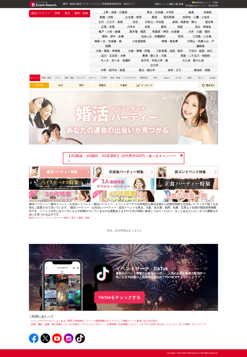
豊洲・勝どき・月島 (154, 55)
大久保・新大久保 (193, 60)
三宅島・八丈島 (202, 36)
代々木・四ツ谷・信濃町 (115, 60)
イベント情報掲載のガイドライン (103, 320)
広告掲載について (127, 324)
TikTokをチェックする (119, 297)
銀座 (191, 12)
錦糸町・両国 (202, 70)
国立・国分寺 (147, 70)
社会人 (167, 78)
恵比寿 (209, 22)
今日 (60, 85)
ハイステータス (129, 78)
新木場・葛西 (137, 31)
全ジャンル (35, 78)
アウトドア (81, 78)
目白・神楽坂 (203, 26)
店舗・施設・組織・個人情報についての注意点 (55, 324)
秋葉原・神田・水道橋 (165, 31)
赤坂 (147, 26)
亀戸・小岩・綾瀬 (109, 31)
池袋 (180, 26)
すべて (39, 85)
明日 (81, 85)
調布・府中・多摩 (113, 36)
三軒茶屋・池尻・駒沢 (169, 50)
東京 (67, 13)
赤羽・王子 (174, 70)
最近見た (208, 85)
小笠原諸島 (139, 41)
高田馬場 (168, 17)
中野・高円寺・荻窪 (113, 70)
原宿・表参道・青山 (184, 22)
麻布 (163, 26)
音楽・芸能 (115, 78)
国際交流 (144, 78)
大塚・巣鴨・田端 (139, 50)
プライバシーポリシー (93, 324)
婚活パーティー (40, 13)
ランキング (144, 85)
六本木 (131, 26)
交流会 (213, 78)
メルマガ (143, 324)
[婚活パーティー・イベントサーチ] (45, 218)
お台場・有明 (133, 17)
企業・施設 (69, 78)
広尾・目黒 (108, 26)
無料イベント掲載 (164, 4)
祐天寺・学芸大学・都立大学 (154, 63)
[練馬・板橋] (84, 218)
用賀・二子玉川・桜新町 (195, 55)
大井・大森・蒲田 (199, 31)
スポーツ (92, 78)
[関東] (66, 218)
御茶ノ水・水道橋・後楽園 (108, 44)
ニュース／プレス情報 (177, 324)
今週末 (123, 85)
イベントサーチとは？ (42, 320)
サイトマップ (199, 324)
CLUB (103, 78)
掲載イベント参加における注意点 (140, 320)
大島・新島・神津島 (108, 50)
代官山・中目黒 (154, 22)
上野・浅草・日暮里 (115, 12)
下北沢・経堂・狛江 (200, 50)
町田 (181, 36)
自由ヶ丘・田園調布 (153, 36)
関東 (57, 13)
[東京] (73, 218)
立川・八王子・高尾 (110, 22)
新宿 (154, 17)
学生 (155, 78)
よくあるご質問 (64, 320)
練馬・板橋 (81, 13)
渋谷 (135, 22)
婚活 (190, 78)
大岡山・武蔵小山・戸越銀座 (200, 44)
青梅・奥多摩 (170, 41)
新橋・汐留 (106, 17)
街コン (201, 78)
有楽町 (208, 12)
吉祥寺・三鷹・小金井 (196, 17)
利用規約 (79, 320)
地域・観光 (46, 78)
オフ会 (178, 78)
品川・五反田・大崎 (113, 55)
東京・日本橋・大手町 (160, 12)
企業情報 (111, 324)
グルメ (58, 78)
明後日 (102, 85)
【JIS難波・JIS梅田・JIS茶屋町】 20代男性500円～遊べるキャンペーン (121, 158)
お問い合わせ (157, 324)
